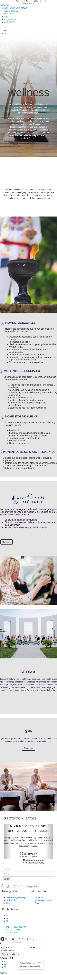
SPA (6, 16)
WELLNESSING (11, 11)
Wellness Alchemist (43, 900)
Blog (37, 903)
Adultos (3, 958)
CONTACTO (9, 22)
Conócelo (6, 542)
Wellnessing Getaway (15, 897)
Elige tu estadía (8, 954)
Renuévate (28, 748)
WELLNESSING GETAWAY (16, 8)
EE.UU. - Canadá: (14, 930)
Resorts (9, 903)
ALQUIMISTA (10, 19)
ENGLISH (4, 5)
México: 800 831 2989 (16, 927)
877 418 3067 (12, 932)
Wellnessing (11, 900)
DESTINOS (9, 14)
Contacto (39, 897)
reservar (3, 973)
